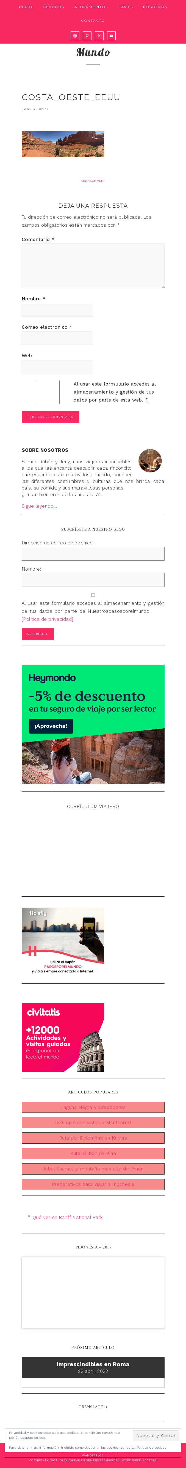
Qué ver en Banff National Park (68, 1217)
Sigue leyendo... (39, 506)
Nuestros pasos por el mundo (93, 45)
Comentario (38, 239)
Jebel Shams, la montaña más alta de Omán (93, 1169)
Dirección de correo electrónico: (58, 543)
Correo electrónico (47, 327)
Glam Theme (70, 1460)
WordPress (131, 1460)
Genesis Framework (103, 1460)
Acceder (150, 1460)
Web (27, 355)
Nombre (34, 298)
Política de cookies (151, 1448)
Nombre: (31, 569)
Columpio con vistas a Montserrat (93, 1122)
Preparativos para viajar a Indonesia (93, 1184)
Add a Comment (93, 180)
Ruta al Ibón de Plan (93, 1153)
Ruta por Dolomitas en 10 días (93, 1138)
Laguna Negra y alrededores (93, 1107)
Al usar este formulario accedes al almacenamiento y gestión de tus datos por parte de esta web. (115, 392)
